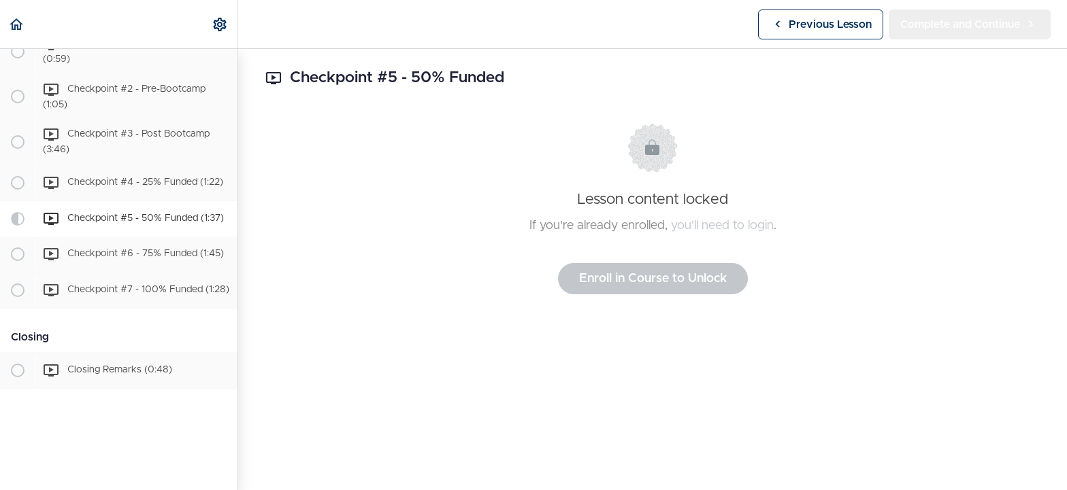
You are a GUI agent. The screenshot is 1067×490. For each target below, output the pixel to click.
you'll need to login (722, 226)
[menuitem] (220, 24)
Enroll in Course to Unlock (653, 279)
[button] (17, 24)
